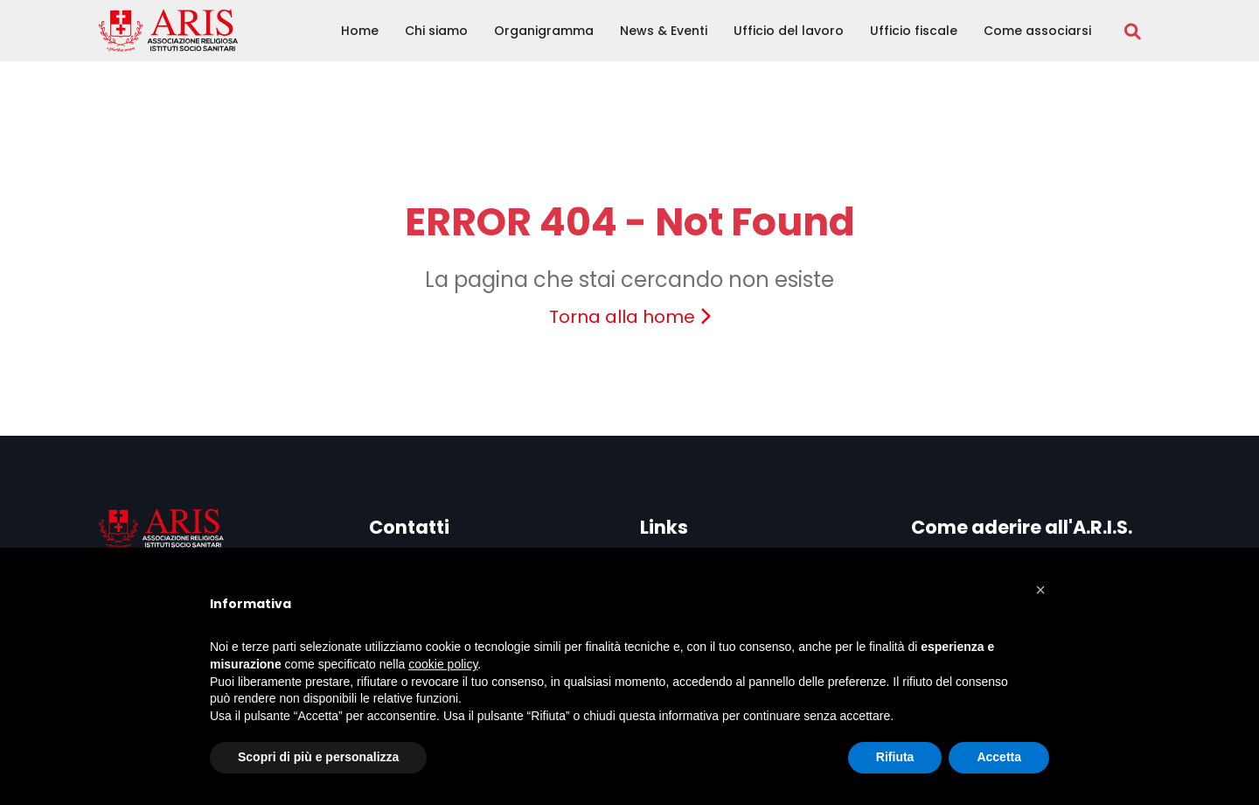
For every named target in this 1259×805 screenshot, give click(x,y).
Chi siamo (436, 30)
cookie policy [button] (442, 664)
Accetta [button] (999, 757)
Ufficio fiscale (913, 30)
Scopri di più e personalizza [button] (318, 757)
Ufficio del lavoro (789, 30)
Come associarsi (1037, 30)
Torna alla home (630, 316)
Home (360, 30)
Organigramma (544, 30)
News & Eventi (663, 30)
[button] (1040, 590)
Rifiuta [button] (895, 757)
